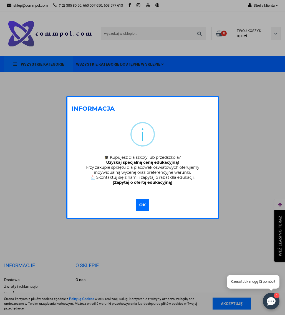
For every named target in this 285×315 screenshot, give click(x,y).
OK (142, 204)
